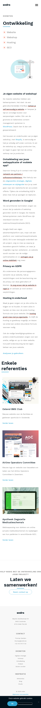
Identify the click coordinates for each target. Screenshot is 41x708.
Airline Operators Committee (18, 462)
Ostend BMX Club (12, 409)
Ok (12, 704)
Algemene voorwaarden (20, 694)
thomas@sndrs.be (20, 641)
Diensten (8, 16)
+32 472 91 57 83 (20, 643)
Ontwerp (20, 658)
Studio (20, 684)
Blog (20, 681)
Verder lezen (7, 423)
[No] (39, 702)
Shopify (19, 140)
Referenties (20, 678)
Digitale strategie (20, 656)
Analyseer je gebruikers (13, 353)
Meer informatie (25, 704)
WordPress (7, 127)
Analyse (20, 664)
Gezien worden (20, 666)
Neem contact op (20, 592)
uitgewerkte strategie (15, 181)
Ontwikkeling (20, 661)
